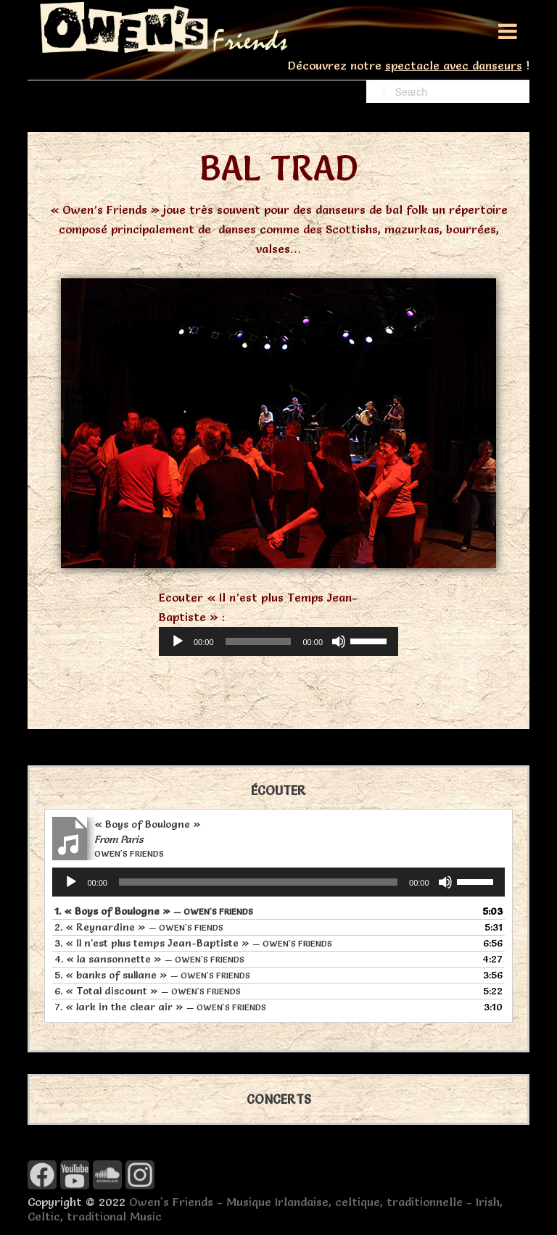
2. (138, 926)
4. (149, 958)
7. (160, 1006)
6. (147, 990)
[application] (278, 641)
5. (152, 974)
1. (153, 911)
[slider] (259, 641)
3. (193, 942)
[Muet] (338, 641)
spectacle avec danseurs (453, 65)
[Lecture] (177, 641)
